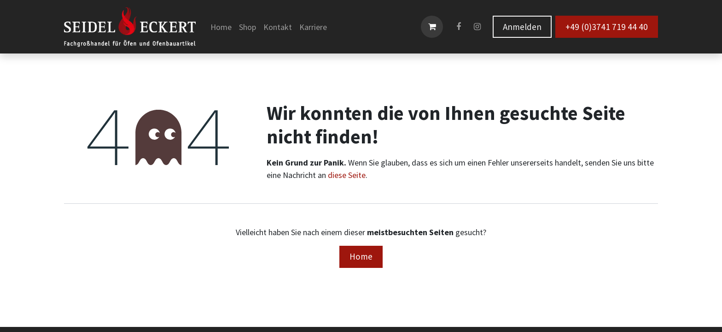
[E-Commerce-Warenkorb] (432, 27)
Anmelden (522, 26)
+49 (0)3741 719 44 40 (606, 26)
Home (361, 256)
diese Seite (347, 175)
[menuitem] (221, 27)
